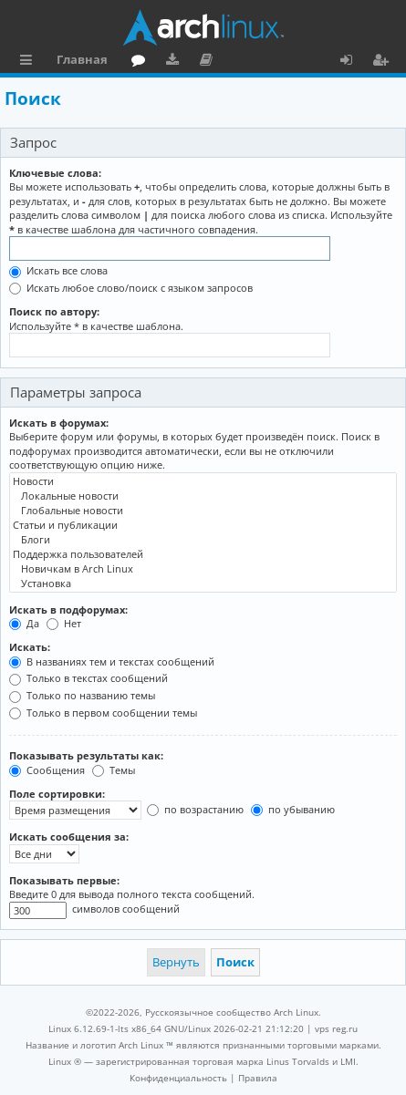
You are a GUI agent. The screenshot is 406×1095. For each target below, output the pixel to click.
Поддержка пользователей (203, 554)
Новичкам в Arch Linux (203, 569)
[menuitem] (178, 1077)
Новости (203, 481)
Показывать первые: (64, 880)
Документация (209, 62)
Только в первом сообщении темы (103, 712)
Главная (82, 59)
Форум (141, 62)
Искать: (29, 647)
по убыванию (293, 809)
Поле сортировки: (57, 794)
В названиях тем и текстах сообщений (111, 661)
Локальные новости (203, 496)
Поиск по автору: (54, 311)
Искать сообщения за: (69, 836)
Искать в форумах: (59, 422)
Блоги (203, 539)
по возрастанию (195, 809)
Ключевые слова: (55, 173)
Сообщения (47, 770)
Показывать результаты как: (86, 755)
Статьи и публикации (203, 525)
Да (24, 623)
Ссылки (29, 62)
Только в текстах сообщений (88, 678)
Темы (113, 770)
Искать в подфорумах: (68, 609)
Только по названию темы (82, 695)
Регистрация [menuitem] (384, 62)
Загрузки (175, 62)
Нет (64, 623)
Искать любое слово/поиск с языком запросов (131, 287)
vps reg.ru (336, 1028)
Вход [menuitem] (352, 62)
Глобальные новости (203, 510)
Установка (203, 583)
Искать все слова (58, 270)
